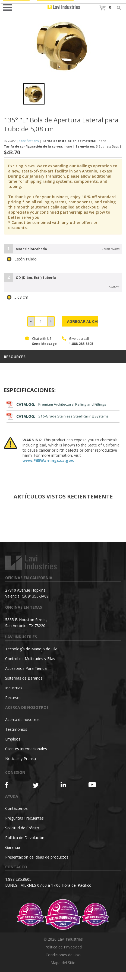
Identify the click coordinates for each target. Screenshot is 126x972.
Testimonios (16, 729)
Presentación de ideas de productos (36, 857)
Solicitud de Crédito (22, 827)
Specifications (29, 141)
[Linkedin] (67, 785)
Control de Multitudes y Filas (30, 658)
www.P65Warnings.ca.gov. (48, 460)
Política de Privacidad (63, 947)
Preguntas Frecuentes (24, 818)
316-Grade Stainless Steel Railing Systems (58, 416)
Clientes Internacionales (26, 748)
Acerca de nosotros (22, 719)
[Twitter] (40, 785)
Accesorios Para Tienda (26, 668)
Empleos (12, 739)
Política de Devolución (24, 837)
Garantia (12, 847)
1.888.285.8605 (81, 343)
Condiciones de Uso (63, 954)
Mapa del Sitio (63, 962)
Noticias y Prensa (20, 758)
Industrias (13, 687)
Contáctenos (16, 808)
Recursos (13, 697)
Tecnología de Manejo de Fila (31, 648)
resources (15, 356)
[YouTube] (95, 784)
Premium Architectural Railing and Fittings (56, 404)
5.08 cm (17, 297)
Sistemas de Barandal (24, 678)
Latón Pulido (22, 259)
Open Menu (9, 7)
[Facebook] (12, 785)
